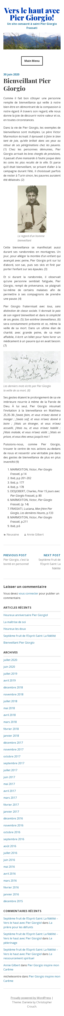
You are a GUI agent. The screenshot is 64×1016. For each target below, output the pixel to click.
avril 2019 (9, 680)
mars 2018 (10, 722)
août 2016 (9, 846)
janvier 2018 (11, 736)
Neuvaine (13, 534)
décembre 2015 (13, 901)
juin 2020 (9, 667)
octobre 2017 (11, 756)
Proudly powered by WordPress (31, 998)
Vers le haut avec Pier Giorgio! (32, 14)
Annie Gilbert (35, 534)
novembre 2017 (13, 749)
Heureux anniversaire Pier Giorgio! (25, 615)
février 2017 (11, 805)
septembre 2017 (13, 763)
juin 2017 (9, 777)
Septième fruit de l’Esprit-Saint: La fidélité (29, 636)
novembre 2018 (13, 694)
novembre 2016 (13, 825)
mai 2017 (9, 784)
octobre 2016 (11, 832)
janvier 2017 (11, 811)
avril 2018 (9, 715)
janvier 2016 (11, 894)
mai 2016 (9, 867)
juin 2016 (9, 860)
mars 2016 (10, 880)
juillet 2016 (10, 853)
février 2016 (11, 887)
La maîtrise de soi (14, 622)
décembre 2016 (13, 818)
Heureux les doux (14, 629)
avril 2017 (9, 791)
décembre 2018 (13, 687)
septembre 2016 (13, 839)
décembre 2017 (13, 743)
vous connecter (28, 593)
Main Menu (32, 61)
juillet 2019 (10, 674)
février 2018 (11, 729)
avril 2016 (9, 873)
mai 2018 (9, 708)
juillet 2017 (10, 770)
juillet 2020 (10, 660)
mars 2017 (10, 798)
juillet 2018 (10, 701)
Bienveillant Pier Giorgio (18, 642)
